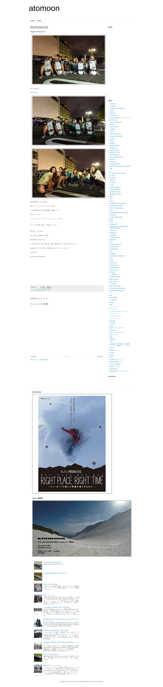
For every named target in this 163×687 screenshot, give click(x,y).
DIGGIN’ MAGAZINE (116, 136)
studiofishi (113, 254)
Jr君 (111, 168)
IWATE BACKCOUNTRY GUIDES (120, 166)
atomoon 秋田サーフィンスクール (120, 118)
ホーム (67, 356)
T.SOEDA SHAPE (115, 277)
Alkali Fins (113, 104)
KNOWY (112, 180)
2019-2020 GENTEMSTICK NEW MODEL (56, 630)
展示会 (112, 355)
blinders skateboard (116, 122)
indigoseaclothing (115, 164)
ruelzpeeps (113, 230)
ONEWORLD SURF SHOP (118, 203)
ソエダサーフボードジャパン (118, 311)
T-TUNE (112, 272)
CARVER (38, 290)
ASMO (112, 111)
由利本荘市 (113, 369)
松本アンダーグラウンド (117, 332)
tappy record (113, 281)
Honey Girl (113, 162)
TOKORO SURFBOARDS (117, 288)
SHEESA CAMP (115, 237)
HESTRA (112, 159)
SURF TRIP (113, 263)
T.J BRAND (113, 274)
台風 (111, 341)
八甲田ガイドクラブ (116, 359)
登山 (111, 357)
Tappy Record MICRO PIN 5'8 (52, 562)
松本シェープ (114, 334)
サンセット (113, 309)
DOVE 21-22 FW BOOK (50, 584)
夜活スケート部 (45, 290)
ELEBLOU (113, 148)
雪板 (111, 337)
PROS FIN (113, 215)
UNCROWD (113, 297)
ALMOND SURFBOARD (117, 108)
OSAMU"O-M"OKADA (116, 205)
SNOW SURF (114, 249)
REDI (111, 222)
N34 (111, 199)
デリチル (112, 314)
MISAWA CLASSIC (115, 194)
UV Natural (113, 300)
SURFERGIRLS (114, 267)
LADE (111, 185)
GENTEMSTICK (115, 155)
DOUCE (112, 138)
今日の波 (112, 323)
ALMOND (113, 106)
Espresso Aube (114, 150)
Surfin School (114, 270)
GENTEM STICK (115, 152)
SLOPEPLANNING (115, 244)
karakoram (113, 178)
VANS (111, 302)
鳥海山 (112, 348)
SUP (111, 258)
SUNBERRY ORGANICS (117, 256)
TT (110, 293)
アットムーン (114, 307)
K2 (110, 171)
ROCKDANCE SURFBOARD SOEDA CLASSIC (118, 227)
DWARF (112, 143)
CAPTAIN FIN (114, 127)
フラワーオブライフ (116, 316)
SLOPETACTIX (114, 246)
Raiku (111, 219)
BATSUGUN (113, 120)
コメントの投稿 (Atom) (41, 359)
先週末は (112, 339)
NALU (111, 201)
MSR (111, 196)
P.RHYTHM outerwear (116, 208)
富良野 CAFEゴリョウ (116, 362)
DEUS (112, 131)
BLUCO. (112, 124)
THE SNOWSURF (115, 286)
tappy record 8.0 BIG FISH (51, 654)
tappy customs (114, 279)
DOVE (112, 141)
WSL (111, 304)
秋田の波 (112, 330)
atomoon (44, 8)
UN (111, 295)
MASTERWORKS (115, 189)
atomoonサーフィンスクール (52, 665)
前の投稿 (100, 356)
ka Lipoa (112, 175)
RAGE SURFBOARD (116, 217)
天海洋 (112, 352)
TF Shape (113, 284)
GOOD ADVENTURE (116, 157)
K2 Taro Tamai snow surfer (118, 173)
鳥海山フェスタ (114, 350)
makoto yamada (114, 187)
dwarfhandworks (115, 145)
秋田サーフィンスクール (117, 328)
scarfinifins (113, 235)
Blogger (100, 681)
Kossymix (113, 182)
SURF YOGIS (114, 265)
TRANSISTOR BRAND (117, 291)
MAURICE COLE (115, 192)
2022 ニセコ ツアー (49, 595)
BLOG (39, 21)
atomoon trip (113, 115)
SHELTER (113, 240)
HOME (32, 21)
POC (111, 210)
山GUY (112, 325)
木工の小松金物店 (115, 364)
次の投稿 (33, 356)
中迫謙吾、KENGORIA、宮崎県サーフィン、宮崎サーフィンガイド (120, 344)
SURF (112, 260)
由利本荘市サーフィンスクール (119, 371)
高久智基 (112, 321)
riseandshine (113, 224)
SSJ (111, 251)
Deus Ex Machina (115, 134)
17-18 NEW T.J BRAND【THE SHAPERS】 (56, 607)
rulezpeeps (113, 233)
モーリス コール (115, 318)
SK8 (111, 242)
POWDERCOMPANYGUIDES (119, 213)
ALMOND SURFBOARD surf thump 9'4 (55, 573)
